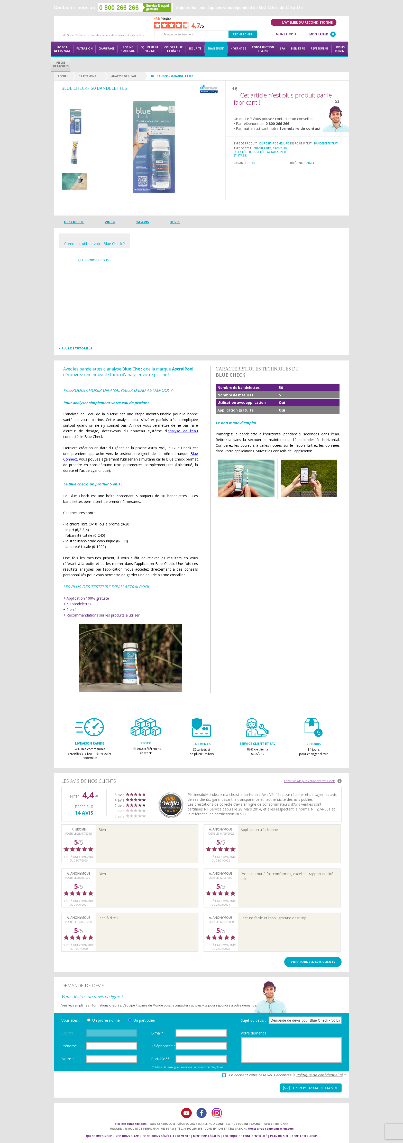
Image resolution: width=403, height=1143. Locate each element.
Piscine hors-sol (128, 49)
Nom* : (67, 1058)
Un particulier (144, 1020)
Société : (68, 1033)
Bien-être (298, 48)
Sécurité (195, 48)
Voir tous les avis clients (313, 962)
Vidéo (110, 221)
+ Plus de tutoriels (75, 348)
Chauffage (106, 48)
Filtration (84, 48)
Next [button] (74, 197)
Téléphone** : (163, 1045)
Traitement (216, 48)
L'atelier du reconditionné (307, 22)
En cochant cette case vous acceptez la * (287, 1075)
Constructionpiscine (263, 49)
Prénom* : (70, 1045)
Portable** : (161, 1058)
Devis (175, 221)
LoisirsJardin (339, 49)
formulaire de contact (300, 128)
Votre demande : (254, 1033)
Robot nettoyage (62, 49)
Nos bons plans (127, 1136)
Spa (282, 48)
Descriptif (74, 221)
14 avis (142, 221)
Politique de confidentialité (319, 1074)
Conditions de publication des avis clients (309, 781)
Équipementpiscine (149, 49)
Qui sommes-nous (99, 1136)
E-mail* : (158, 1033)
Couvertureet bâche (173, 49)
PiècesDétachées (61, 64)
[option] (74, 121)
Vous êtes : (70, 1020)
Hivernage (238, 48)
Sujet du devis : (253, 1020)
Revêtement (319, 48)
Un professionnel (106, 1020)
